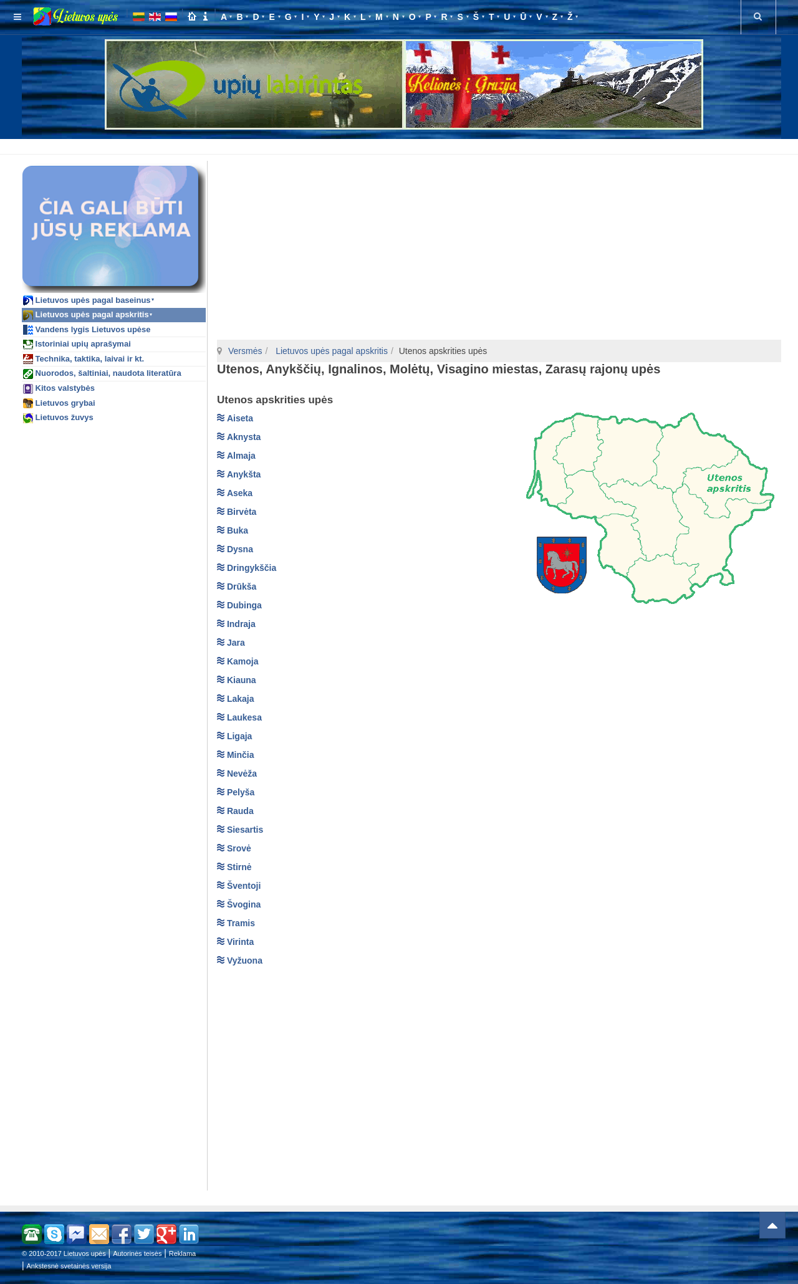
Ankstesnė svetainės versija (69, 1266)
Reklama (182, 1253)
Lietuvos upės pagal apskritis (330, 351)
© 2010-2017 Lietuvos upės (64, 1253)
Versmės (245, 351)
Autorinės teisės (137, 1253)
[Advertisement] (401, 144)
